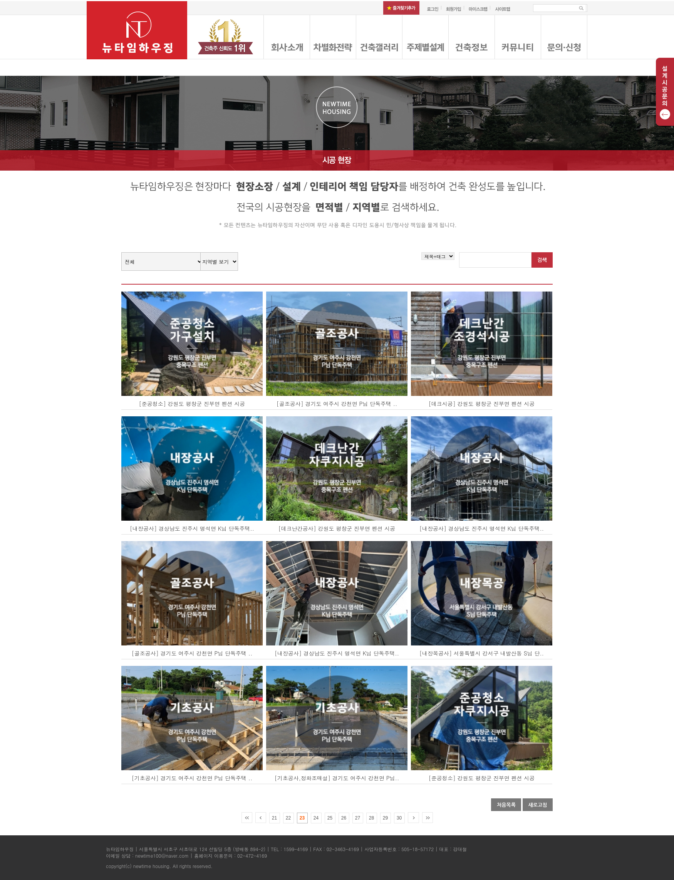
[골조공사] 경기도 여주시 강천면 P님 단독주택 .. (337, 403)
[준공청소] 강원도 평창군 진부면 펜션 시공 (192, 403)
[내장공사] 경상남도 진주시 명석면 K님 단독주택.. (192, 528)
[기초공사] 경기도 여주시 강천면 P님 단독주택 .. (192, 778)
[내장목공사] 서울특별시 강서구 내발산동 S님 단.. (481, 653)
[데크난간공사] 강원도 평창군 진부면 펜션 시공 (336, 528)
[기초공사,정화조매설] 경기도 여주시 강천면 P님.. (337, 778)
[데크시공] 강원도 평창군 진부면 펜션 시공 (482, 403)
